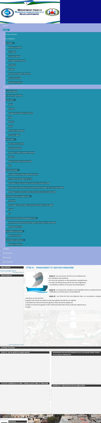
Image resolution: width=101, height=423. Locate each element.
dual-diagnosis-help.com (18, 272)
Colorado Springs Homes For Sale (16, 344)
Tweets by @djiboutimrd (8, 271)
